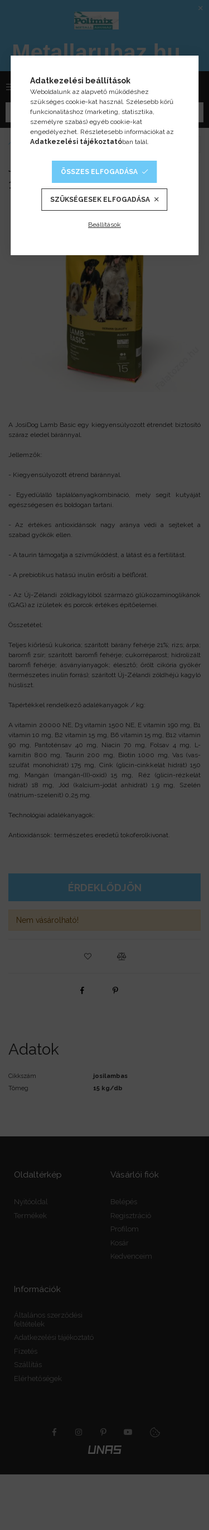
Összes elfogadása (99, 172)
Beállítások (104, 224)
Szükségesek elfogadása (100, 199)
